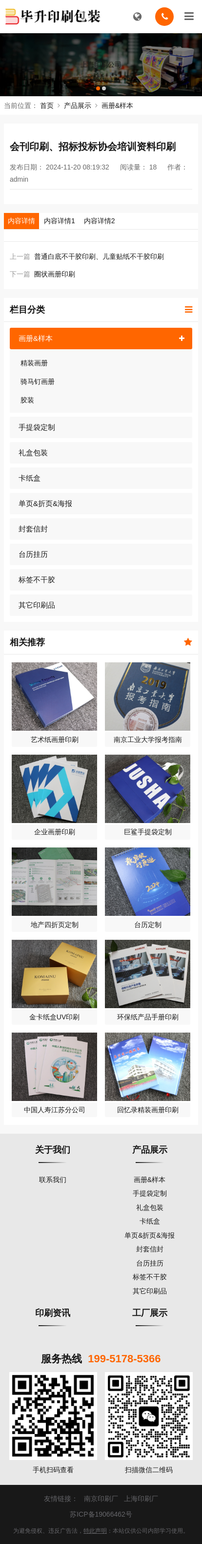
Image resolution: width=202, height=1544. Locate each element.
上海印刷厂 (141, 1498)
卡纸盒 (29, 478)
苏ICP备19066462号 (101, 1514)
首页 (47, 105)
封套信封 (33, 529)
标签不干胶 (37, 579)
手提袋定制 (37, 427)
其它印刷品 (37, 605)
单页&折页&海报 (45, 503)
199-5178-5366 (124, 1359)
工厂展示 (149, 1313)
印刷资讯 (52, 1313)
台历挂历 (33, 554)
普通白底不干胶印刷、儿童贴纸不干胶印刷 (99, 256)
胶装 (27, 400)
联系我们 (52, 1180)
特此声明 (95, 1530)
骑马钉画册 (37, 381)
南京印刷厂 (101, 1498)
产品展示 (77, 105)
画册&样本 (117, 105)
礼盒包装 (33, 452)
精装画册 (34, 363)
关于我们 (52, 1150)
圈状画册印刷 (54, 274)
